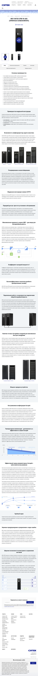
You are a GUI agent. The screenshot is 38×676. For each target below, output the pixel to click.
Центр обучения (20, 1)
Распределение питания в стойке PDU (5, 622)
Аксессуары (4, 620)
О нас (3, 638)
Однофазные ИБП (4, 617)
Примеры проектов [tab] (28, 68)
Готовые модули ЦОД (5, 631)
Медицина (12, 621)
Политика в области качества (5, 645)
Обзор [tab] (5, 65)
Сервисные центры (23, 617)
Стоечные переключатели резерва (4, 625)
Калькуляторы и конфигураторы (17, 2)
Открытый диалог (4, 643)
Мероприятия (30, 2)
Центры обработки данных (14, 618)
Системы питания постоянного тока (4, 628)
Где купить (29, 4)
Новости (25, 2)
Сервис (24, 4)
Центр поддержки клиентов (22, 639)
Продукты (14, 4)
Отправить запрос (19, 24)
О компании (14, 1)
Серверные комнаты (14, 616)
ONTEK (8, 16)
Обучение (12, 638)
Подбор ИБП (31, 639)
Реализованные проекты (4, 640)
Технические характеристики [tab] (14, 65)
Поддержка (27, 1)
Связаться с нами (4, 647)
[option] (5, 57)
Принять (33, 663)
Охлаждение (4, 630)
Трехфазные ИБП (17, 16)
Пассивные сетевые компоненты (5, 633)
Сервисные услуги (22, 616)
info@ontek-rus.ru (33, 654)
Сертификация (13, 639)
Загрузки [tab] (24, 65)
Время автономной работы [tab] (11, 68)
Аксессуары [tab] (32, 65)
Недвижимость (13, 622)
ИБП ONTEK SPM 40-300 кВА (24, 16)
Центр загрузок (22, 640)
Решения (19, 4)
